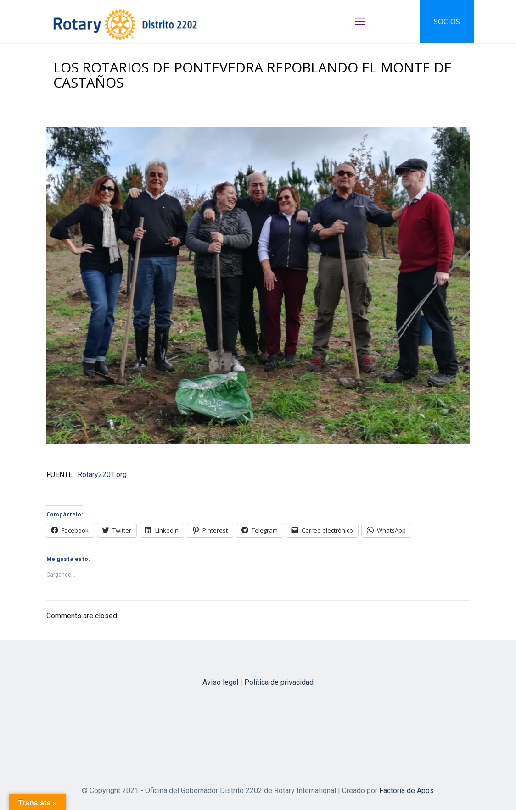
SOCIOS (447, 22)
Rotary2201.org (102, 474)
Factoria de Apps (406, 790)
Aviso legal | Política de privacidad (258, 682)
